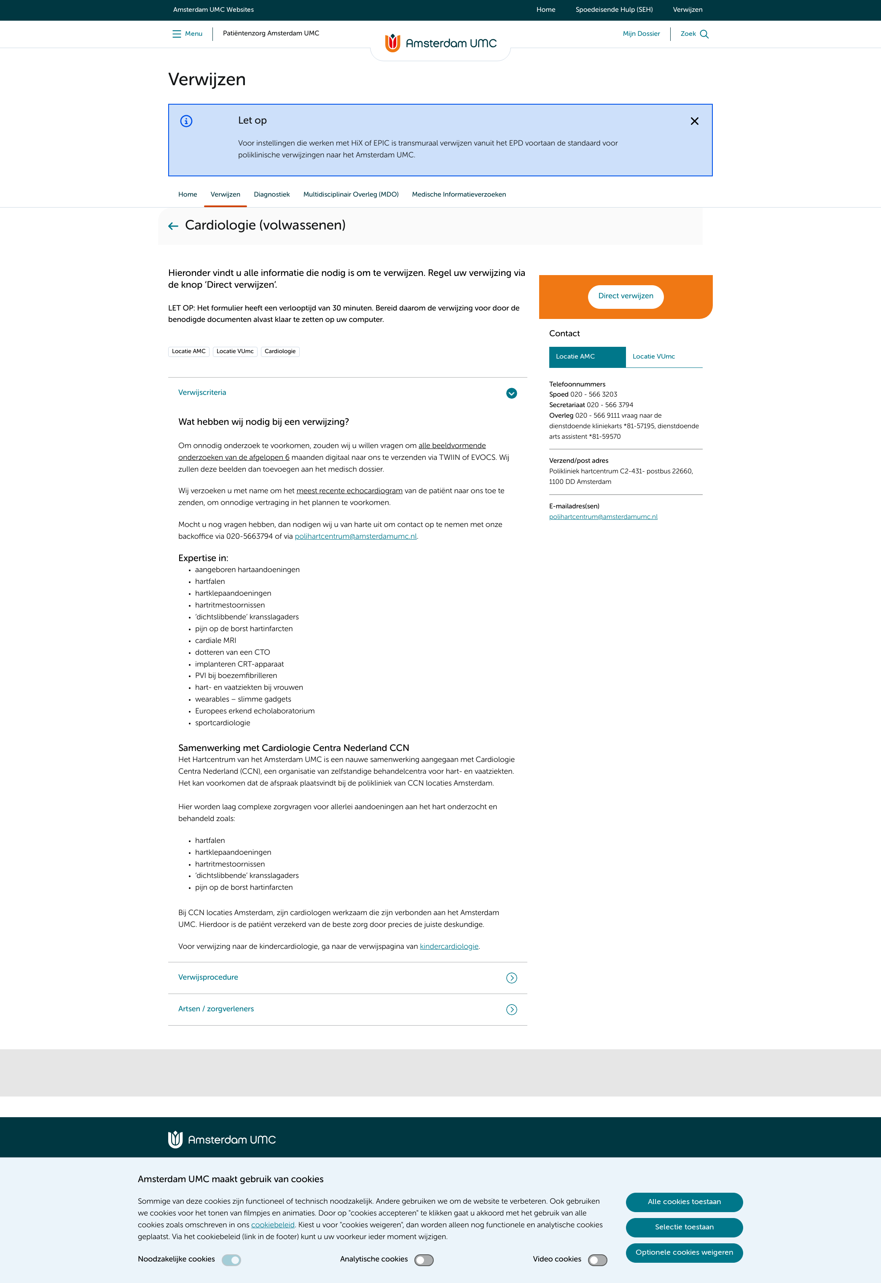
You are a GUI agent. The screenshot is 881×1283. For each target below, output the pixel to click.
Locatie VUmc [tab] (654, 357)
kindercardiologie (449, 947)
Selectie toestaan (684, 1227)
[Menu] (185, 34)
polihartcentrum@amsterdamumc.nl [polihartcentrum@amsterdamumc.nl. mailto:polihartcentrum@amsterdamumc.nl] (355, 537)
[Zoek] (697, 34)
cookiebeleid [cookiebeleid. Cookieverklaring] (273, 1225)
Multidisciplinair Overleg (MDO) (351, 195)
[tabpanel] (626, 449)
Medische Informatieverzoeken (459, 195)
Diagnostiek (272, 195)
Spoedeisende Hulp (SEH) (614, 10)
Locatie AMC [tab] (575, 357)
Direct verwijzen (626, 296)
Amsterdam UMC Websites (213, 10)
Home (546, 10)
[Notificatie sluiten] (694, 121)
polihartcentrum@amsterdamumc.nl (603, 517)
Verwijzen (688, 10)
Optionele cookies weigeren (684, 1252)
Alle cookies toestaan (684, 1202)
